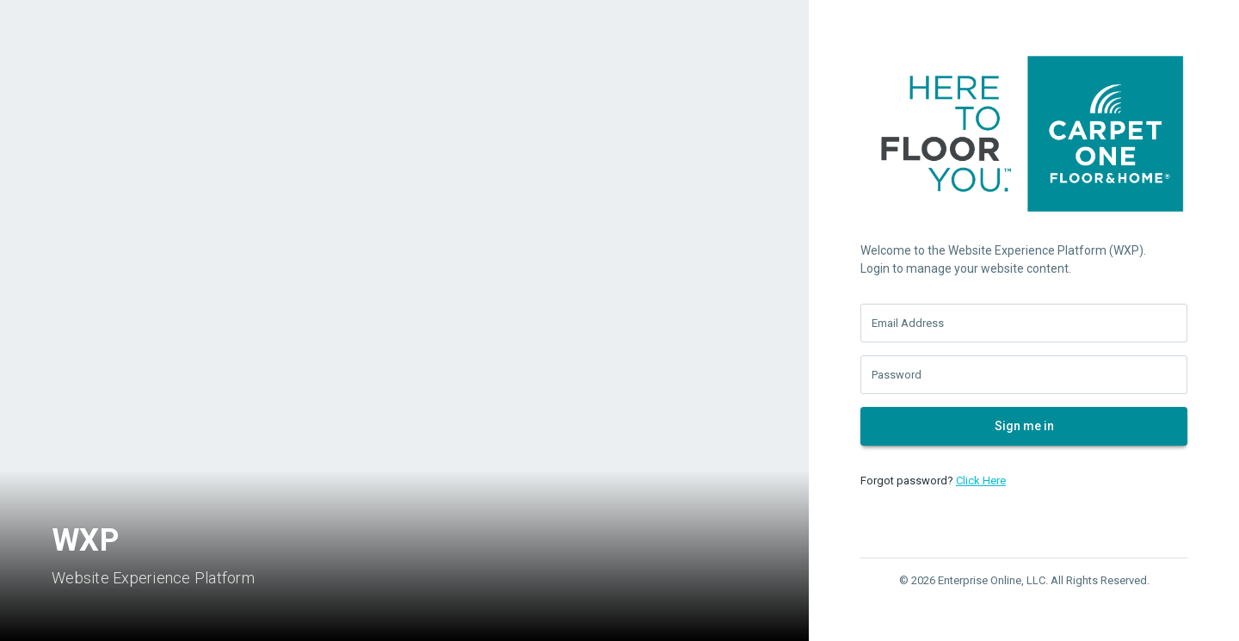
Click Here (981, 480)
